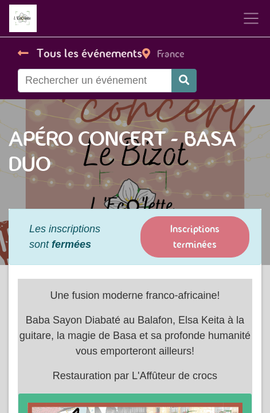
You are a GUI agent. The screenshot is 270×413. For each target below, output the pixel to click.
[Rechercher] (184, 80)
